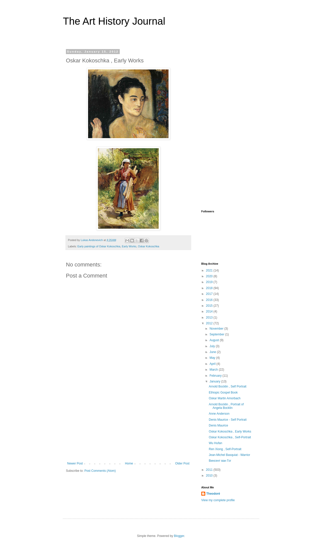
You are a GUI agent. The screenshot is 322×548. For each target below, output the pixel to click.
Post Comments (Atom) (100, 471)
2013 (210, 317)
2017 (210, 294)
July (213, 346)
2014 (210, 311)
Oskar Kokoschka (148, 246)
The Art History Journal (114, 21)
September (217, 334)
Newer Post (75, 463)
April (213, 364)
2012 (210, 323)
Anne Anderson (219, 413)
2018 (210, 288)
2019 (210, 282)
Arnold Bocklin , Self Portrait (227, 386)
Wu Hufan (215, 443)
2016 (210, 300)
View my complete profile (218, 500)
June (213, 352)
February (216, 375)
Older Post (182, 463)
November (217, 328)
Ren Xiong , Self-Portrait (225, 449)
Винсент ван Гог (220, 460)
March (214, 369)
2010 (210, 475)
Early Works (129, 246)
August (215, 340)
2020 (210, 276)
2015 (210, 305)
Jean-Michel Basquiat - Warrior (229, 455)
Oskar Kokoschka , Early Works (230, 431)
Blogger (179, 536)
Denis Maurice (218, 425)
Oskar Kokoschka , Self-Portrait (230, 437)
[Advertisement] (128, 424)
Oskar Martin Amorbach (224, 398)
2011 (210, 470)
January (215, 381)
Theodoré (213, 493)
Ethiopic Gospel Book (223, 392)
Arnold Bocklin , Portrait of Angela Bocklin (226, 406)
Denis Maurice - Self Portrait (228, 419)
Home (129, 463)
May (213, 358)
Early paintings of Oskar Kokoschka (98, 246)
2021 (210, 270)
